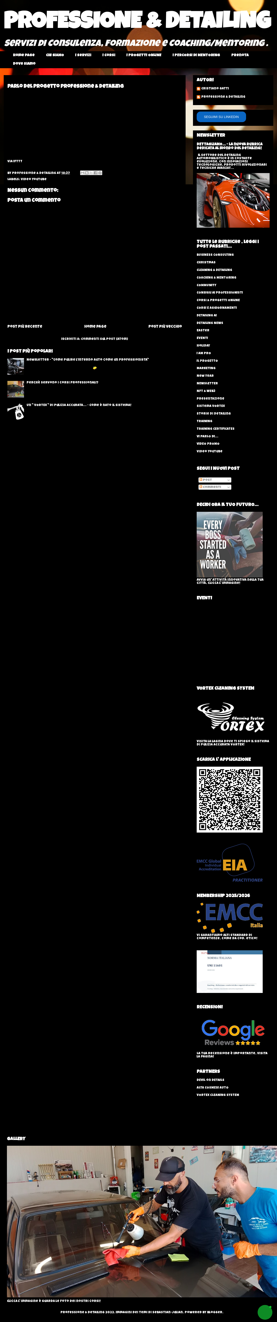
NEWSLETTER (207, 383)
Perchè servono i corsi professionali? (62, 382)
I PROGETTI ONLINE (143, 55)
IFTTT (17, 161)
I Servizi (83, 55)
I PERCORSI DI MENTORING (196, 55)
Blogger (214, 1312)
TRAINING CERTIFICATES (216, 429)
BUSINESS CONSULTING (215, 255)
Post (205, 480)
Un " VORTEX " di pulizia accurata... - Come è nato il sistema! (79, 405)
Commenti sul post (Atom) (104, 339)
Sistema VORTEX (211, 406)
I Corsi (108, 55)
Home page (24, 55)
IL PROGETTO (207, 361)
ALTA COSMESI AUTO (213, 1087)
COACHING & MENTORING (216, 278)
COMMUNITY (206, 285)
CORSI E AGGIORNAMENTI (217, 308)
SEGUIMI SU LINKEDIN (221, 117)
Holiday (203, 345)
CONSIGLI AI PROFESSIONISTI (220, 292)
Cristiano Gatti (215, 88)
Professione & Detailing (223, 97)
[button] (265, 1312)
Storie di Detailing (214, 413)
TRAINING (204, 421)
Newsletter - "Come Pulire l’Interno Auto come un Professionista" (88, 360)
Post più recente (24, 327)
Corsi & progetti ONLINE (218, 300)
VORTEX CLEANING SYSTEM (218, 1095)
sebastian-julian (167, 1312)
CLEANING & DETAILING (214, 270)
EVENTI (202, 338)
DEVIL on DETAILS (210, 1080)
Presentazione (210, 398)
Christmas (206, 262)
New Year (205, 376)
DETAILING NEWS (210, 323)
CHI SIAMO (55, 55)
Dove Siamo (24, 64)
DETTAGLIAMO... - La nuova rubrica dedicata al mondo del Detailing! (229, 146)
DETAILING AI (207, 315)
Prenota (240, 55)
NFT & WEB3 (206, 391)
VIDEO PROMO (208, 444)
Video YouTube (34, 179)
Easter (203, 330)
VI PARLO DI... (207, 436)
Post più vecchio (165, 327)
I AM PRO (204, 353)
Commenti (210, 487)
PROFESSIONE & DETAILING (137, 23)
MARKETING (206, 368)
